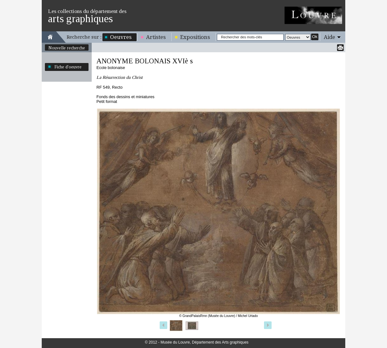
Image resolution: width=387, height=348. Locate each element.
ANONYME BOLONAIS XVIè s (144, 61)
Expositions (195, 37)
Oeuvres (121, 37)
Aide (329, 37)
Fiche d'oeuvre (68, 66)
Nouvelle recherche (66, 47)
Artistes (156, 37)
